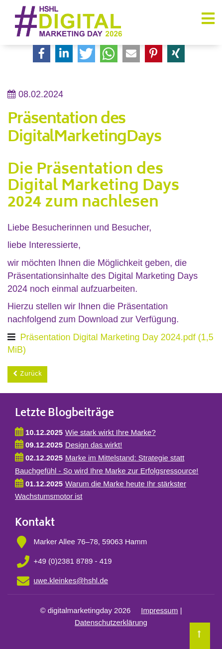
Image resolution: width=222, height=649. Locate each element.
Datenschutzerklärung (111, 622)
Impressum (159, 610)
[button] (41, 53)
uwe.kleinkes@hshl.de (71, 580)
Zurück (31, 374)
